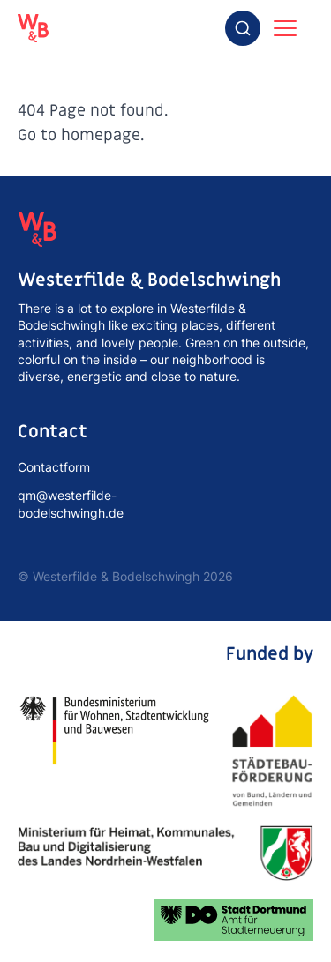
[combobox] (242, 28)
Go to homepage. (81, 135)
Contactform (54, 466)
